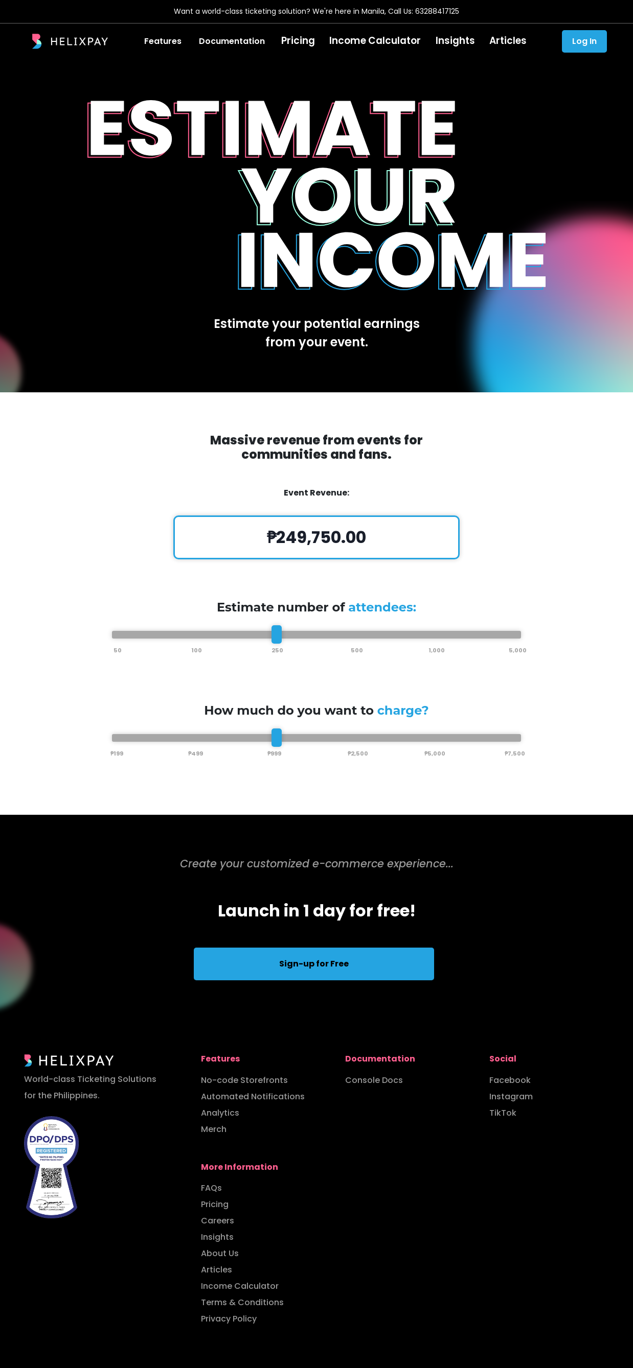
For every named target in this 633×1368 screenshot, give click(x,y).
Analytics (220, 1113)
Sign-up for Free (314, 964)
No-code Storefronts (244, 1080)
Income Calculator (377, 41)
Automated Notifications (253, 1096)
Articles (500, 41)
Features (173, 41)
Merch (214, 1129)
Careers (217, 1221)
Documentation (242, 41)
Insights (450, 41)
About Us (220, 1253)
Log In (584, 41)
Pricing (306, 41)
